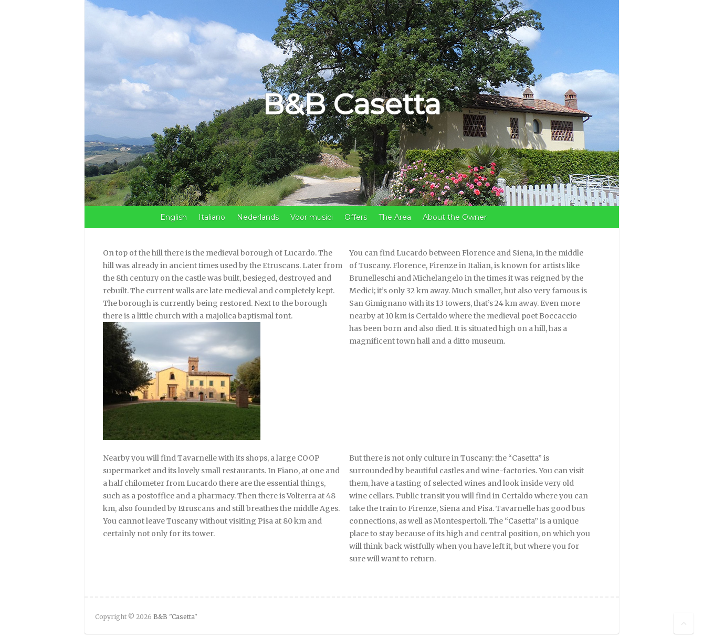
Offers (355, 217)
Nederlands (258, 217)
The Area (395, 217)
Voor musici (311, 217)
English (173, 217)
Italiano (211, 217)
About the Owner (455, 217)
